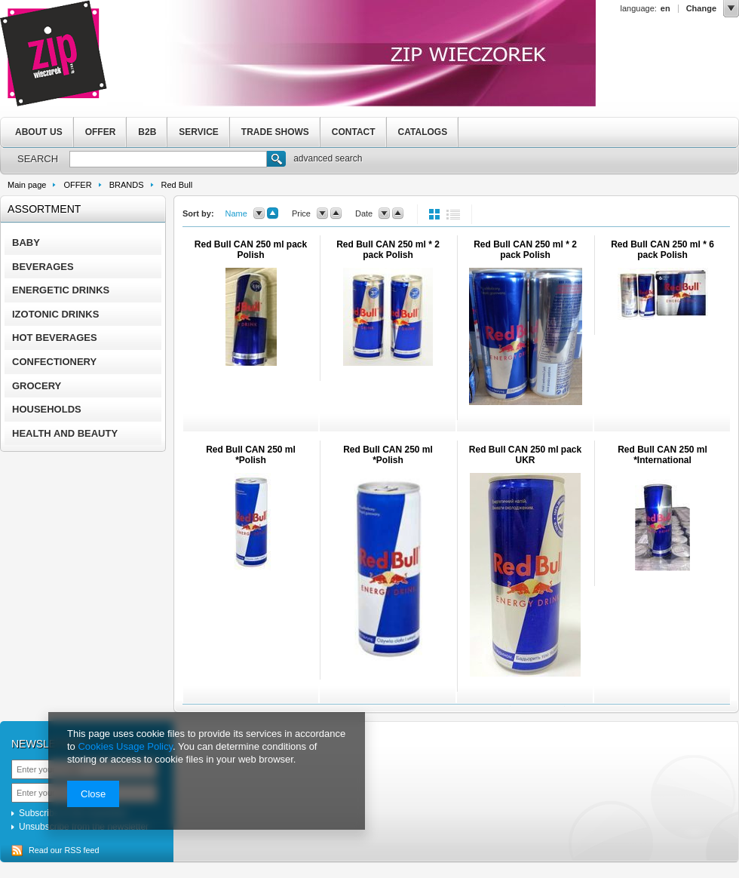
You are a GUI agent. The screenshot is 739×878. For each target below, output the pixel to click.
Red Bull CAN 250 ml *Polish (251, 454)
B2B (147, 132)
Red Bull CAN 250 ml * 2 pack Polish (388, 249)
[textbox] (168, 159)
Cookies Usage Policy (125, 746)
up (272, 213)
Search (276, 160)
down (259, 213)
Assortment (44, 209)
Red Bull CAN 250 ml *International (662, 454)
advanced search (327, 158)
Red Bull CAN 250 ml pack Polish (251, 249)
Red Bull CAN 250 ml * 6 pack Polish (662, 249)
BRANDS (126, 184)
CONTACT (354, 132)
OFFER (100, 132)
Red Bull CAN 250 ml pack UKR (525, 454)
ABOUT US (39, 132)
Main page (27, 184)
